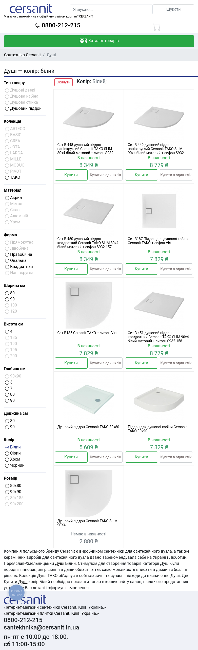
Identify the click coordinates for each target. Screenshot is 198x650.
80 (10, 293)
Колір (9, 439)
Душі (59, 563)
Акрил (13, 197)
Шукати (173, 9)
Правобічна (18, 254)
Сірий (13, 453)
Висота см (14, 324)
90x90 (13, 491)
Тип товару (14, 82)
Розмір (10, 478)
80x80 (13, 485)
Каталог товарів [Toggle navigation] (99, 41)
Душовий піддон (23, 108)
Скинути (63, 82)
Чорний (15, 465)
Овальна (16, 260)
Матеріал (13, 190)
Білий (13, 447)
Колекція (12, 121)
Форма (10, 234)
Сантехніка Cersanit (22, 54)
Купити (71, 174)
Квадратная (19, 266)
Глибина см (14, 368)
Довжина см (16, 413)
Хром (12, 459)
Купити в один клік (105, 175)
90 (10, 299)
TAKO (12, 177)
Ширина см (14, 285)
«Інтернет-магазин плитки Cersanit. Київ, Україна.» (51, 613)
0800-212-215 (58, 25)
